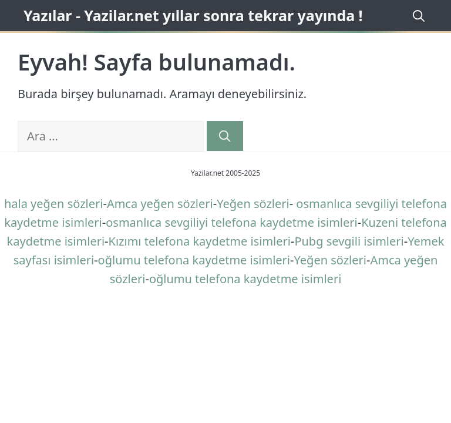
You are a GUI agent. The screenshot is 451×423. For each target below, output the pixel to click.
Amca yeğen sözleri (160, 204)
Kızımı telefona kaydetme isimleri (200, 241)
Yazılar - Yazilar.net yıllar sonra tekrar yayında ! (193, 15)
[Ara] (225, 136)
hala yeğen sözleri (53, 204)
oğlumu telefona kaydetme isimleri (194, 260)
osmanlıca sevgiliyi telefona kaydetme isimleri (232, 222)
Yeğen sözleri (253, 204)
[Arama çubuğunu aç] (417, 15)
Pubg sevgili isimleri (348, 241)
